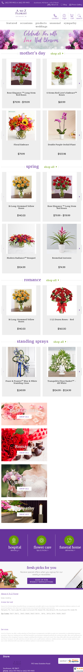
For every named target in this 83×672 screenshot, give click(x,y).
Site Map (47, 670)
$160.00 (62, 328)
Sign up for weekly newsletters (41, 519)
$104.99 (21, 267)
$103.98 (62, 153)
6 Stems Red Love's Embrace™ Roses (62, 94)
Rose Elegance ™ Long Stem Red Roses (21, 94)
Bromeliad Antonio (61, 258)
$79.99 (21, 153)
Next (80, 83)
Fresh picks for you (41, 509)
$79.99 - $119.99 (21, 102)
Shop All (55, 53)
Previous (3, 83)
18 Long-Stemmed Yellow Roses (21, 207)
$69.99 (61, 102)
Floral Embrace (21, 144)
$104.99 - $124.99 (62, 390)
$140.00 (21, 215)
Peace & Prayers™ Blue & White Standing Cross (21, 382)
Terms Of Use (7, 670)
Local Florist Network (34, 670)
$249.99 (21, 390)
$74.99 (61, 267)
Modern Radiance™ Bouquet (21, 258)
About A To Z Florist (9, 532)
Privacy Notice (20, 670)
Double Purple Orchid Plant (62, 144)
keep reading (6, 536)
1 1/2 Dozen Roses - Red (62, 319)
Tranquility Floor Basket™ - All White (62, 382)
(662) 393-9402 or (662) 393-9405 (17, 3)
